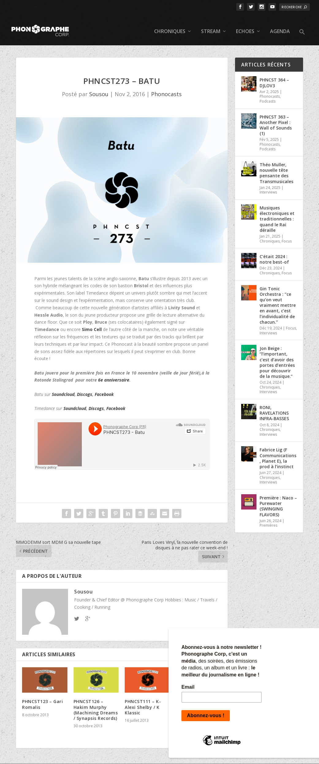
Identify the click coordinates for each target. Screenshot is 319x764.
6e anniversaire (113, 373)
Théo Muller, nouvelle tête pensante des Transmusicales (276, 166)
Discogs (84, 387)
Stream (210, 25)
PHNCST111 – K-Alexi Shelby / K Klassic (143, 699)
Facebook (104, 387)
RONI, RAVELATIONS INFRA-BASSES (274, 405)
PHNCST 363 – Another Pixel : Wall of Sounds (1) (276, 118)
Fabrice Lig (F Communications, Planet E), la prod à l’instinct (278, 451)
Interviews (268, 185)
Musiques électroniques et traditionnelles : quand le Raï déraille (277, 212)
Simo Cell (92, 322)
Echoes (245, 25)
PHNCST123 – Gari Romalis (42, 697)
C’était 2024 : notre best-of (274, 252)
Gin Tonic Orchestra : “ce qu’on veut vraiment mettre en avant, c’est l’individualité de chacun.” (278, 298)
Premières (268, 518)
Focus (287, 233)
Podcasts (267, 94)
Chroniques (169, 25)
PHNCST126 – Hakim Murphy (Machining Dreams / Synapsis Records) (96, 702)
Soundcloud (63, 387)
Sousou (98, 87)
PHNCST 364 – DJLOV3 (274, 75)
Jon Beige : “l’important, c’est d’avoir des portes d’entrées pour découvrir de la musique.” (277, 355)
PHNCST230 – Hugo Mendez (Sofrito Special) (197, 719)
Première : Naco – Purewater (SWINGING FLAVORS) (278, 499)
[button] (302, 30)
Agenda (280, 25)
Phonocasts (166, 87)
